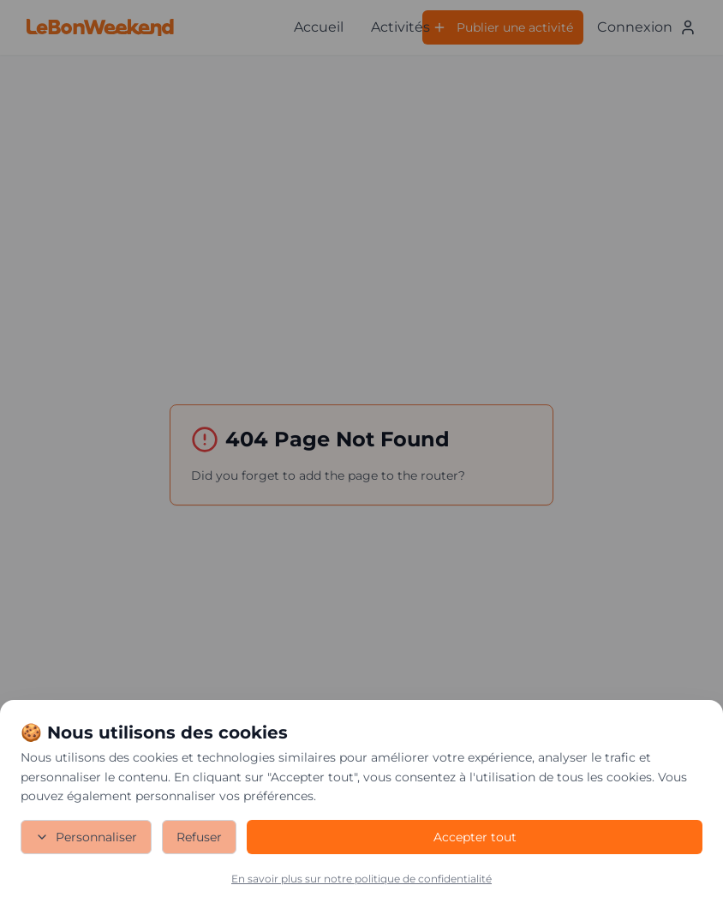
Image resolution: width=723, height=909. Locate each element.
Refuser (199, 837)
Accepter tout (475, 837)
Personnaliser (86, 837)
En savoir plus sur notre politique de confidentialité (361, 878)
